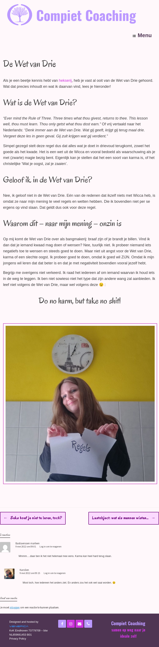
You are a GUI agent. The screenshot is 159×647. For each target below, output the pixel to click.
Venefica (18, 626)
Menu (142, 35)
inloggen (15, 607)
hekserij (65, 80)
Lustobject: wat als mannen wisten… (123, 518)
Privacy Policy (17, 638)
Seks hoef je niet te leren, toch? (33, 518)
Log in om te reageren (50, 546)
